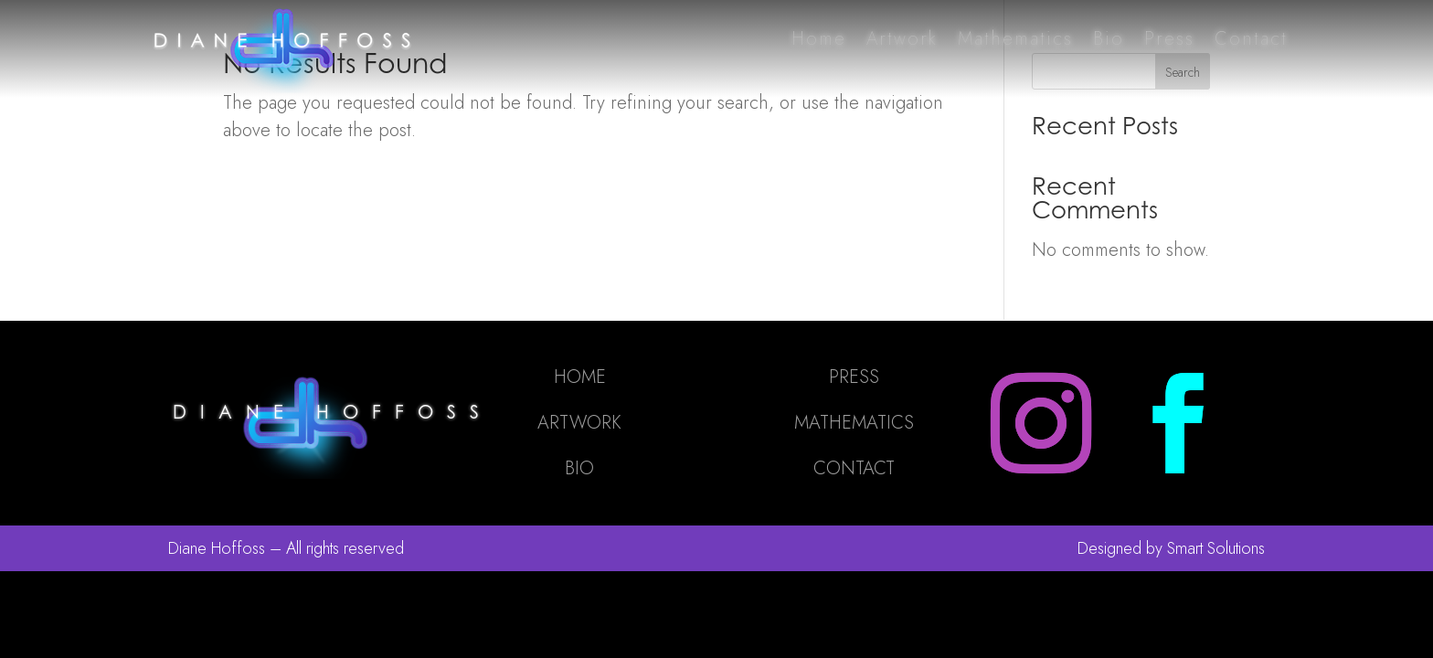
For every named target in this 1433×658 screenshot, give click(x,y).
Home (818, 39)
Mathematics (1015, 39)
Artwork (902, 39)
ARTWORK (579, 422)
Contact (1251, 39)
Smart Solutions (1216, 548)
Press (1169, 39)
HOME (580, 377)
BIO (579, 468)
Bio (1108, 39)
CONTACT (854, 468)
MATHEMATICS (854, 422)
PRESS (854, 377)
